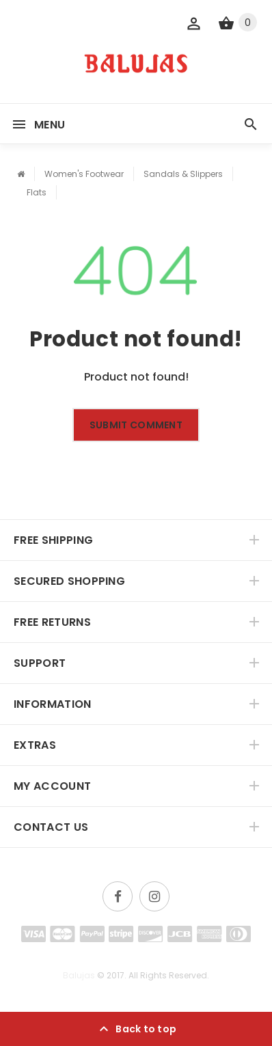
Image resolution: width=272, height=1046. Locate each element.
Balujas (79, 975)
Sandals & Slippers (183, 174)
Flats (36, 192)
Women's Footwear (84, 174)
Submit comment (136, 425)
